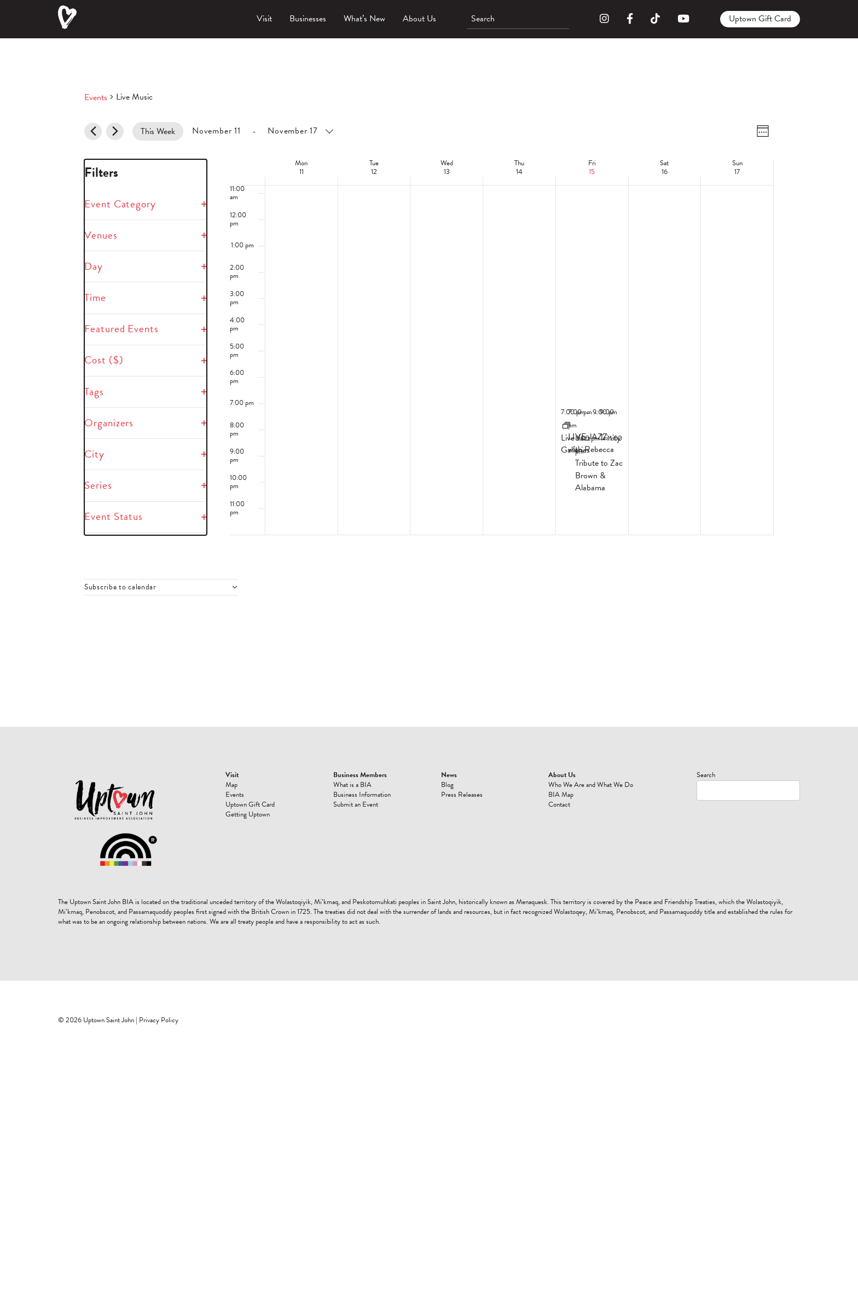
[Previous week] (93, 131)
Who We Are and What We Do (590, 784)
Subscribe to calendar (120, 587)
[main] (429, 382)
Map (231, 784)
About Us (419, 18)
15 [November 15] (592, 171)
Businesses (307, 18)
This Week (158, 131)
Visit (264, 18)
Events (95, 97)
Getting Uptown (247, 814)
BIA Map (560, 794)
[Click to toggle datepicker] (262, 131)
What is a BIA (352, 784)
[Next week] (115, 131)
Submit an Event (355, 804)
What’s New (364, 18)
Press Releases (462, 794)
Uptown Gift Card (760, 18)
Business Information (362, 794)
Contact (559, 804)
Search (706, 774)
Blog (447, 784)
